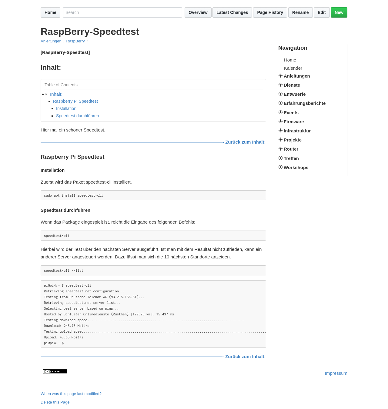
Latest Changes (232, 12)
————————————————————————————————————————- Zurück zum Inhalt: (153, 142)
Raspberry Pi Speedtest (75, 101)
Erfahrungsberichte (305, 103)
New (339, 12)
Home (50, 12)
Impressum (336, 373)
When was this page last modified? (71, 393)
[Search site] (122, 12)
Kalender (293, 68)
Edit (322, 12)
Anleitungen (51, 41)
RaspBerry (75, 41)
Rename (300, 12)
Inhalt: (56, 94)
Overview (198, 12)
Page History (270, 12)
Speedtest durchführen (77, 115)
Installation (66, 108)
